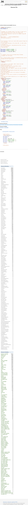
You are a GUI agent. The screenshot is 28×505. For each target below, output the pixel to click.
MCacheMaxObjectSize (7, 325)
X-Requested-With (7, 389)
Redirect (7, 178)
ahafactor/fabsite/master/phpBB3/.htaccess (12, 5)
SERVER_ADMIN (7, 409)
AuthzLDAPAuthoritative (7, 303)
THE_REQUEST (7, 378)
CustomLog (7, 292)
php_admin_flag (7, 299)
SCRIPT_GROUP (7, 469)
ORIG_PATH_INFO (7, 486)
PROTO (7, 385)
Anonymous (7, 235)
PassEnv (7, 289)
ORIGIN (7, 368)
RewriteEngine (16, 124)
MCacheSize (7, 328)
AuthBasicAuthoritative (7, 287)
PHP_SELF (7, 467)
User (7, 196)
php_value (7, 189)
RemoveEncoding (7, 297)
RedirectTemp (7, 213)
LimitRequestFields (7, 336)
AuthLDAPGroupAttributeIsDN (7, 344)
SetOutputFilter (7, 197)
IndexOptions (7, 236)
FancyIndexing (7, 238)
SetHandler (7, 228)
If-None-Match (7, 414)
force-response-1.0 (7, 405)
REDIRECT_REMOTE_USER (7, 468)
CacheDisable (7, 298)
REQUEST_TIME (7, 470)
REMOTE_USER (7, 401)
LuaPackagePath (7, 310)
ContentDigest (7, 274)
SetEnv (7, 207)
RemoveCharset (7, 279)
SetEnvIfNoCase (7, 193)
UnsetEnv (7, 285)
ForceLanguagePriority (7, 281)
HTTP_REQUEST (7, 437)
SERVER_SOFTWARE (7, 464)
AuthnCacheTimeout (7, 343)
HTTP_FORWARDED (7, 457)
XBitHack (7, 268)
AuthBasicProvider (7, 250)
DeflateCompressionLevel (7, 266)
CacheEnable (7, 339)
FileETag (7, 191)
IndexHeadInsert (7, 276)
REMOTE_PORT (7, 480)
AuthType (7, 215)
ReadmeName (7, 246)
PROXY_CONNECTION (7, 426)
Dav (7, 254)
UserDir (7, 272)
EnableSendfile (7, 315)
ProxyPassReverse (7, 308)
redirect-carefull (7, 447)
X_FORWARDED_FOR (7, 425)
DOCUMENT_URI (6, 494)
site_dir (7, 477)
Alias (7, 229)
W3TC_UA (7, 413)
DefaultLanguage (7, 240)
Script (7, 180)
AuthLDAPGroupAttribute (7, 346)
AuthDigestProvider (7, 286)
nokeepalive (7, 398)
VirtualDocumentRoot (7, 208)
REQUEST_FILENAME (4, 127)
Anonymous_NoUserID (7, 330)
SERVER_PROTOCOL (7, 466)
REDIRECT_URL (7, 432)
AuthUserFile (7, 216)
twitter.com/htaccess (4, 163)
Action (7, 230)
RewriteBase (7, 171)
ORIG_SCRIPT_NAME (7, 474)
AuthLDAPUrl (7, 294)
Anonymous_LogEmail (7, 331)
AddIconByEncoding (7, 280)
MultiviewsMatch (7, 309)
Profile (7, 391)
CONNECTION (7, 417)
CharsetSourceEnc (7, 269)
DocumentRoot (7, 259)
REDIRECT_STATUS (7, 372)
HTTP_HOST (7, 356)
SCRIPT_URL (7, 430)
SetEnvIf (7, 201)
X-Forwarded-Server (7, 458)
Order (5, 124)
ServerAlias (7, 320)
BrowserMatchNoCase (7, 278)
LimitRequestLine (7, 340)
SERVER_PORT (7, 367)
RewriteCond (11, 124)
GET (7, 370)
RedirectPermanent (7, 253)
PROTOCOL (7, 488)
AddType (7, 183)
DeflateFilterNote (7, 283)
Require (8, 124)
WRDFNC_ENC (7, 438)
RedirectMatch (7, 205)
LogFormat (7, 293)
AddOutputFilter (7, 227)
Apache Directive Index (4, 160)
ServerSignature (7, 217)
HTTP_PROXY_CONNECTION (7, 459)
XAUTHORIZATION (7, 419)
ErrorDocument (7, 179)
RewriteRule (20, 124)
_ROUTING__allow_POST (7, 423)
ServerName (7, 257)
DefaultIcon (7, 261)
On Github (3, 121)
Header (7, 175)
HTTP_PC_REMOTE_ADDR (7, 428)
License (6, 121)
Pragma (7, 382)
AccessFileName (7, 314)
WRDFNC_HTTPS (7, 441)
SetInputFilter (7, 307)
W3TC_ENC (7, 392)
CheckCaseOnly (7, 300)
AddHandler (7, 211)
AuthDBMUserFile (7, 318)
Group (7, 232)
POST (7, 371)
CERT (7, 435)
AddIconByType (7, 270)
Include (7, 194)
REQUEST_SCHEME (7, 444)
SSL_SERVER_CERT (7, 460)
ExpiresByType (7, 186)
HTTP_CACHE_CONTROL (7, 433)
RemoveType (7, 247)
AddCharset (7, 198)
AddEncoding (7, 195)
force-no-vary (7, 369)
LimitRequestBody (7, 245)
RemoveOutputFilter (7, 306)
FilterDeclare (7, 223)
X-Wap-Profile (7, 395)
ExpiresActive (7, 181)
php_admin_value (7, 255)
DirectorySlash (7, 239)
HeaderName (7, 249)
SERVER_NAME (7, 387)
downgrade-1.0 (7, 400)
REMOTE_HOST (7, 415)
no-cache (7, 383)
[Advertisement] (14, 14)
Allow (7, 173)
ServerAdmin (7, 301)
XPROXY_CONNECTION (7, 427)
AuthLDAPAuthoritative (7, 329)
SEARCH (7, 411)
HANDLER (7, 402)
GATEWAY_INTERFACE (7, 453)
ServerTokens (7, 203)
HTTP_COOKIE (7, 384)
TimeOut (7, 248)
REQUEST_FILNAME (7, 442)
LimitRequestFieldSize (7, 338)
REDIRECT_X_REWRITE (7, 443)
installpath (7, 479)
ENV (7, 359)
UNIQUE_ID (7, 485)
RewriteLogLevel (7, 291)
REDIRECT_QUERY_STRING (7, 452)
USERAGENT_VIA (7, 424)
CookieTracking (7, 312)
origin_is (7, 451)
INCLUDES (7, 361)
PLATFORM (7, 478)
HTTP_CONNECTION (7, 436)
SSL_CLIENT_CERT (7, 463)
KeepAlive (7, 242)
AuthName (7, 212)
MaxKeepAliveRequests (7, 322)
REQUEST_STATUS (7, 472)
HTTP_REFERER (7, 381)
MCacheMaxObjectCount (7, 326)
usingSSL (7, 449)
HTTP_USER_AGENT (7, 373)
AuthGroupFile (7, 225)
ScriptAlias (7, 290)
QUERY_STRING (7, 364)
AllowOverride (7, 224)
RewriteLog (7, 296)
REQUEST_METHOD (7, 374)
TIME (7, 363)
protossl (7, 376)
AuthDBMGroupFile (7, 319)
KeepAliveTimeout (7, 347)
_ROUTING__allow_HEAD (7, 421)
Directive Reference (4, 162)
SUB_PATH (7, 489)
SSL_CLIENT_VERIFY (7, 462)
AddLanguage (7, 258)
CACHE (7, 390)
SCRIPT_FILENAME (7, 360)
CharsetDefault (7, 267)
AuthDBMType (7, 332)
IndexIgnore (7, 210)
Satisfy (7, 202)
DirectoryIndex (7, 185)
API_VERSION (7, 455)
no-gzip (7, 366)
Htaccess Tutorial (3, 159)
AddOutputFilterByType (7, 184)
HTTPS (7, 358)
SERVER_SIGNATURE (7, 465)
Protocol (7, 244)
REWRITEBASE (7, 399)
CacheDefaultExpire (7, 341)
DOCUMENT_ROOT (7, 379)
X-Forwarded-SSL (7, 483)
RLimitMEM (7, 333)
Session (7, 214)
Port (7, 206)
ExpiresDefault (7, 182)
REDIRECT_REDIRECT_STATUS (7, 491)
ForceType (7, 226)
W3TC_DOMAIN (7, 446)
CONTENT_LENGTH (7, 445)
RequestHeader (7, 200)
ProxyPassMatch (7, 304)
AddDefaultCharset (7, 187)
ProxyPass (7, 288)
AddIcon (7, 251)
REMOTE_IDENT (7, 473)
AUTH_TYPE (7, 454)
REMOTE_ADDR (7, 388)
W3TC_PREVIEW (7, 403)
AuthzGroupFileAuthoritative (7, 321)
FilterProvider (7, 221)
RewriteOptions (7, 218)
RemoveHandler (7, 234)
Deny (2, 5)
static (7, 362)
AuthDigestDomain (7, 313)
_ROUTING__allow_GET (7, 422)
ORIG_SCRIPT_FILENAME (7, 475)
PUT (7, 380)
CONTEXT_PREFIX (7, 396)
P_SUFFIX (7, 448)
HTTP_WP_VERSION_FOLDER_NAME (7, 493)
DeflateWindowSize (7, 349)
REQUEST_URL (7, 431)
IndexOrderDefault (7, 264)
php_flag (7, 192)
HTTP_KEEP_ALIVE (7, 434)
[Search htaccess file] (19, 2)
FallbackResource (7, 237)
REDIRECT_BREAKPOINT (7, 484)
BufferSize (7, 342)
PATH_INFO (7, 412)
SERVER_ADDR (7, 377)
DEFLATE (7, 357)
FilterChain (7, 219)
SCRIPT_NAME (7, 440)
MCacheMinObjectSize (7, 323)
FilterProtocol (7, 222)
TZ (7, 393)
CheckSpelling (7, 262)
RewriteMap (7, 282)
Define (7, 233)
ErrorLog (7, 335)
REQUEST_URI (7, 355)
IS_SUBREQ (7, 420)
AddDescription (7, 256)
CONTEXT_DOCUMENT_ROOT (7, 490)
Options (3, 124)
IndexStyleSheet (7, 260)
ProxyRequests (7, 324)
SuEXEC (7, 345)
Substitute (7, 275)
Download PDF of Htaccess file (8, 131)
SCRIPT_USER (7, 487)
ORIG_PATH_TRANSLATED (7, 476)
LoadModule (7, 265)
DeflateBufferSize (7, 334)
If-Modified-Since (7, 410)
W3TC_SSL (7, 408)
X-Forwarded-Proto (7, 394)
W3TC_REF (7, 416)
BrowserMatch (7, 204)
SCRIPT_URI (7, 456)
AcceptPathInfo (7, 243)
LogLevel (7, 311)
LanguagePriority (7, 271)
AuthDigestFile (7, 302)
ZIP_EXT (7, 481)
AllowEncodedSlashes (7, 317)
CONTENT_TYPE (7, 406)
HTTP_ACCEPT (7, 404)
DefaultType (7, 277)
